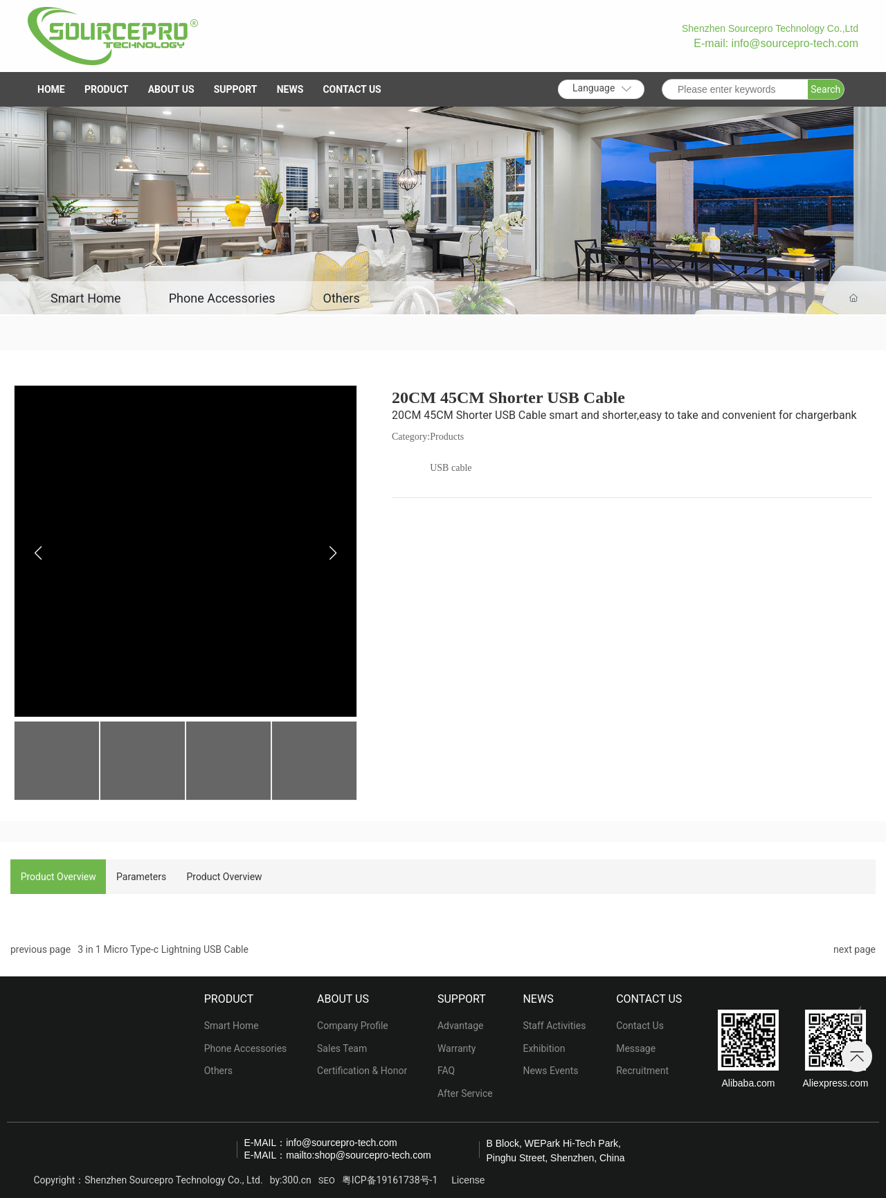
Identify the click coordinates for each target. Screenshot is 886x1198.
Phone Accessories (223, 298)
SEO (326, 1180)
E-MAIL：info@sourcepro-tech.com (320, 1142)
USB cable (450, 468)
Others (343, 298)
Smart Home (86, 298)
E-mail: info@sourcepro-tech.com (776, 43)
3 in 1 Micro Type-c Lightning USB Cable (163, 949)
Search (825, 89)
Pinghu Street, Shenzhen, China (556, 1157)
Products (447, 436)
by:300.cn (290, 1180)
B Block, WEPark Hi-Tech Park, (554, 1143)
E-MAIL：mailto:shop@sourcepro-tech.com (337, 1155)
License (468, 1180)
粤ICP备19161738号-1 (389, 1180)
